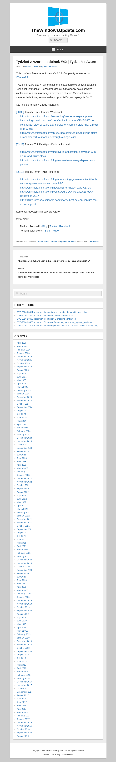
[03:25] (20, 144)
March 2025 (22, 387)
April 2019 (21, 627)
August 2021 (23, 532)
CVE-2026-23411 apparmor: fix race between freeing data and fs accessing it (53, 312)
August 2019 (23, 614)
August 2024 (23, 410)
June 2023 (22, 458)
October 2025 (23, 363)
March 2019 (22, 631)
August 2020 (23, 573)
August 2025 (23, 370)
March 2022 (22, 509)
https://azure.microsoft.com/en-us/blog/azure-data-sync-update (56, 116)
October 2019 (23, 607)
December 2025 (24, 356)
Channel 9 (22, 77)
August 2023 (23, 451)
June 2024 (22, 417)
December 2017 (24, 682)
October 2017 (23, 688)
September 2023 (24, 448)
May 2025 (21, 380)
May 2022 (21, 502)
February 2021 (24, 553)
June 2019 (22, 621)
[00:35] (20, 112)
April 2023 (21, 465)
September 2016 (24, 732)
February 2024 (24, 431)
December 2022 (24, 478)
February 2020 (24, 593)
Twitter (53, 226)
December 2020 (24, 559)
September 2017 (24, 692)
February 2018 (24, 675)
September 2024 (24, 407)
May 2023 (21, 461)
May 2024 (21, 421)
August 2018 (23, 654)
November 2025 (24, 360)
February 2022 (24, 512)
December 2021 (24, 519)
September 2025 (24, 366)
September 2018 (24, 651)
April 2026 (21, 343)
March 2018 (22, 671)
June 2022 (22, 499)
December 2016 (24, 722)
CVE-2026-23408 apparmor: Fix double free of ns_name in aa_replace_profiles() (54, 322)
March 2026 (22, 346)
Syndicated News (49, 67)
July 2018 (21, 658)
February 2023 (24, 471)
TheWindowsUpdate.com (58, 30)
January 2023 (23, 475)
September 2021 (24, 529)
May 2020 (21, 583)
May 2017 (21, 705)
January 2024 (23, 434)
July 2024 (21, 414)
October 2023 (23, 444)
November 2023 (24, 441)
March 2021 (22, 549)
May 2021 (21, 543)
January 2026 (23, 353)
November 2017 (24, 685)
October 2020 (23, 566)
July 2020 (21, 577)
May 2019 (21, 624)
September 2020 (24, 570)
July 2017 (21, 698)
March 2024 (22, 427)
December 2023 (24, 438)
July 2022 (21, 495)
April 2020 (21, 587)
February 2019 (24, 634)
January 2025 (23, 394)
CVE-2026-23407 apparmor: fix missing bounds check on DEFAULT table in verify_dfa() (57, 325)
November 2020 (24, 563)
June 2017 (22, 702)
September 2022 (24, 488)
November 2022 (24, 482)
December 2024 (24, 397)
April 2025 (21, 383)
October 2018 (23, 648)
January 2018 (23, 678)
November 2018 (24, 644)
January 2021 (23, 556)
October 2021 (23, 526)
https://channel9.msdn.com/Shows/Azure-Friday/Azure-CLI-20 (55, 187)
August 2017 (23, 695)
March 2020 (22, 590)
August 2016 (23, 736)
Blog (44, 226)
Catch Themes (67, 755)
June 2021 (22, 539)
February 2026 (24, 350)
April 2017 (21, 709)
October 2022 (23, 485)
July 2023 (21, 455)
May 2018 (21, 665)
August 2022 (23, 492)
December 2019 (24, 600)
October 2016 (23, 729)
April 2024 (21, 424)
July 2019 (21, 617)
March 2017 (22, 712)
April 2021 (21, 546)
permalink (94, 242)
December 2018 (24, 641)
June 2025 (22, 377)
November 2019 (24, 604)
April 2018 (21, 668)
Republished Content (47, 242)
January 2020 (23, 597)
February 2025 (24, 390)
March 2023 (22, 468)
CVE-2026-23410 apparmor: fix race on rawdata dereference (45, 315)
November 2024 (24, 400)
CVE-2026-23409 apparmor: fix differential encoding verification (46, 319)
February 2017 (24, 716)
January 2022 (23, 516)
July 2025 (21, 373)
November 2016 (24, 726)
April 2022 (21, 505)
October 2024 (23, 404)
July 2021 (21, 536)
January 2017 (23, 719)
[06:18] (20, 171)
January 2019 (23, 638)
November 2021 (24, 522)
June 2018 (22, 661)
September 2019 (24, 610)
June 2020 (22, 580)
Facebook (65, 226)
